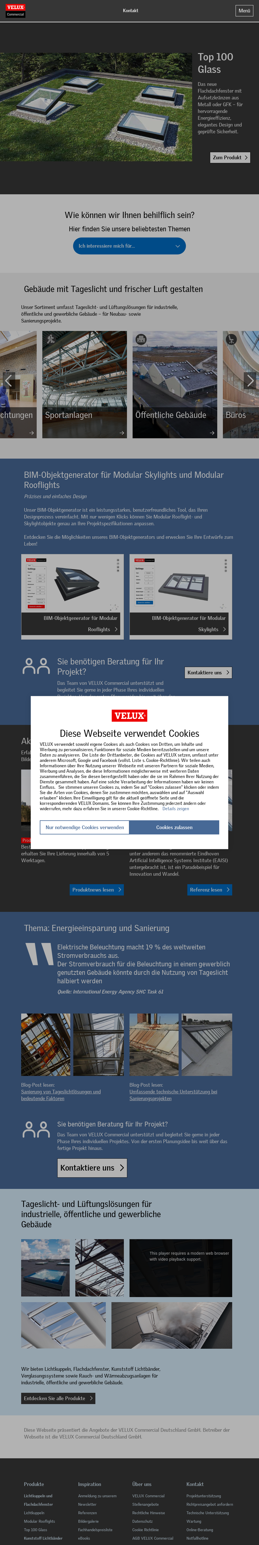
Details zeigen (176, 808)
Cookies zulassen (174, 827)
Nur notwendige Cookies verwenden (85, 827)
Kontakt (130, 10)
